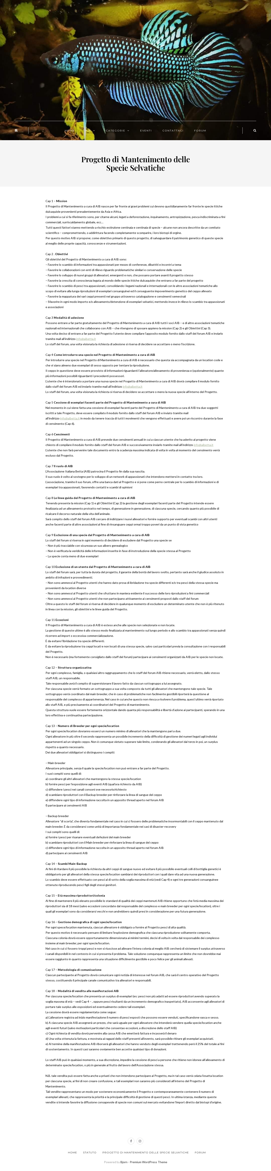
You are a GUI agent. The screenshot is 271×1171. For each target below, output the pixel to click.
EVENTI (146, 130)
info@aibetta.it (86, 339)
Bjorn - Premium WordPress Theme (143, 1162)
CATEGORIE (115, 130)
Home (72, 1152)
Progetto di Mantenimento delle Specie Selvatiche (145, 1152)
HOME (70, 130)
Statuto (90, 1152)
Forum (200, 1152)
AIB (88, 130)
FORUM (200, 130)
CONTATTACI (173, 130)
